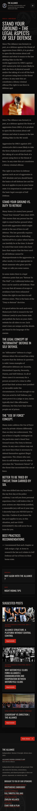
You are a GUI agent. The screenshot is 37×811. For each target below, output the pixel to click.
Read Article (10, 641)
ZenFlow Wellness (11, 799)
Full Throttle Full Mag (13, 793)
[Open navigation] (33, 6)
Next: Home (27, 739)
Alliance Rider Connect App (13, 759)
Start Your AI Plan (12, 805)
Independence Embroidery (14, 787)
